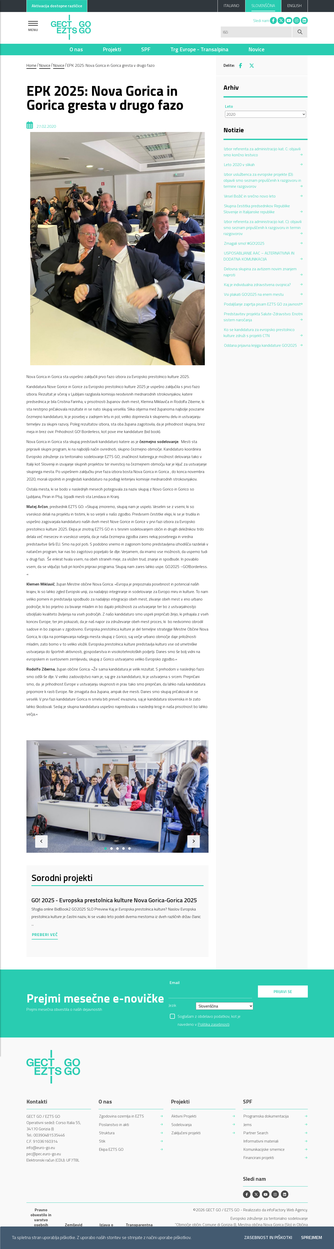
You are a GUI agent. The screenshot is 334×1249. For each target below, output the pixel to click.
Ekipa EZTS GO (111, 1149)
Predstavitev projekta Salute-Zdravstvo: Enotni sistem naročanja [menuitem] (263, 317)
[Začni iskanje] (300, 32)
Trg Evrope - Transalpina (199, 49)
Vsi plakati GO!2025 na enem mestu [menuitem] (254, 294)
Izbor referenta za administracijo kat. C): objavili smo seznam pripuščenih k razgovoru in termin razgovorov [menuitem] (262, 227)
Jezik (172, 1005)
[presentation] (41, 841)
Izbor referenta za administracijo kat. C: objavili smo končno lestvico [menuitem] (262, 152)
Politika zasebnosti (213, 1024)
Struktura (106, 1133)
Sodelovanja (181, 1125)
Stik (102, 1141)
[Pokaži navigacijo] (33, 26)
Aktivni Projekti (183, 1116)
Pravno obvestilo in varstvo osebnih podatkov (40, 1220)
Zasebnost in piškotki (268, 1237)
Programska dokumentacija (266, 1116)
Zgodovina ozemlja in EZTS (121, 1116)
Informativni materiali (260, 1141)
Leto (229, 106)
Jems (247, 1125)
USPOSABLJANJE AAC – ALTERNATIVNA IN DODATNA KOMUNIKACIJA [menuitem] (258, 256)
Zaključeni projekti (186, 1133)
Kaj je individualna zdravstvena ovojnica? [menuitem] (257, 285)
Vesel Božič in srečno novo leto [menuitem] (250, 196)
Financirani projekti (258, 1157)
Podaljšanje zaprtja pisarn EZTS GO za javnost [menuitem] (262, 304)
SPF (145, 49)
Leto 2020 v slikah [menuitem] (239, 165)
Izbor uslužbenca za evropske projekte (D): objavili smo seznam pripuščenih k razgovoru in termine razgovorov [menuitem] (262, 180)
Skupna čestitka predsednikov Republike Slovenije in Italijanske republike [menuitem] (256, 209)
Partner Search (255, 1133)
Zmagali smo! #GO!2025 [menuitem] (244, 243)
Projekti (112, 49)
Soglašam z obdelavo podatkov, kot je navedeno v (209, 1016)
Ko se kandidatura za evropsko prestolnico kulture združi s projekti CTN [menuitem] (259, 332)
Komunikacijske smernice (264, 1149)
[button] (106, 848)
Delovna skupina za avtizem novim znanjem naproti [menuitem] (260, 272)
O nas (76, 49)
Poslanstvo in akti (114, 1125)
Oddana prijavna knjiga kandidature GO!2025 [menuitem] (260, 345)
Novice (256, 49)
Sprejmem (311, 1237)
